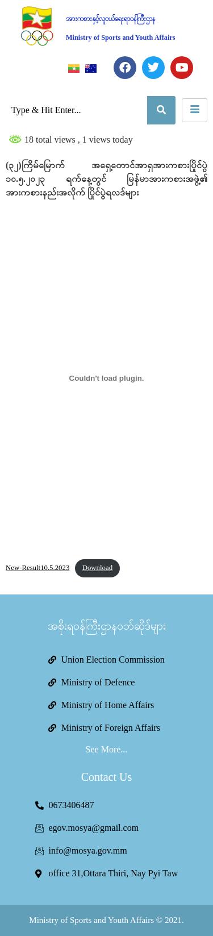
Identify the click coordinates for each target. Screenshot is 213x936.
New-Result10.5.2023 (37, 568)
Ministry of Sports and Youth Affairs (121, 37)
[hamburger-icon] (194, 110)
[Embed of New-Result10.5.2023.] (106, 377)
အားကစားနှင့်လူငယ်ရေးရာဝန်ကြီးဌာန (110, 19)
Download (97, 568)
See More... (107, 749)
